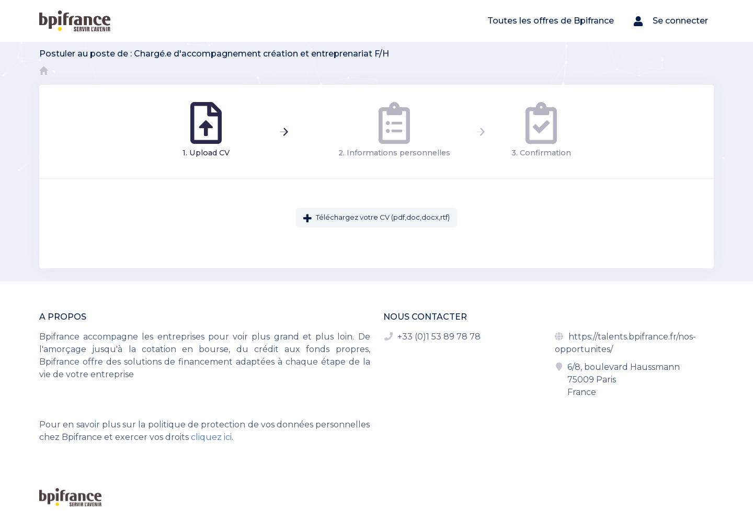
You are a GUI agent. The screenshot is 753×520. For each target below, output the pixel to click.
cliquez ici (211, 437)
